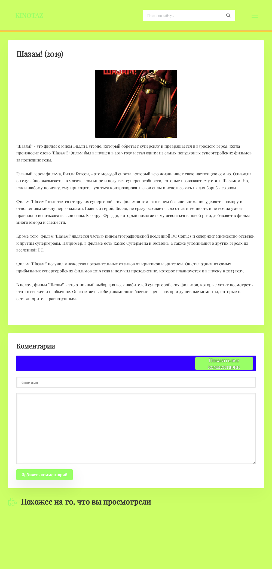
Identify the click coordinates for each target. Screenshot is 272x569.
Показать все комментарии (224, 363)
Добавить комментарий (44, 474)
